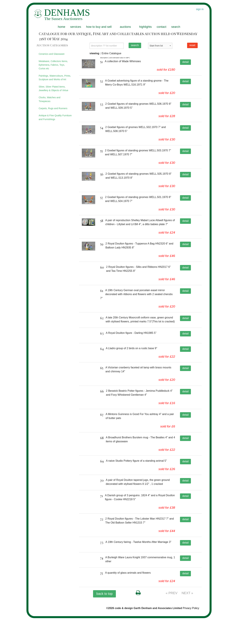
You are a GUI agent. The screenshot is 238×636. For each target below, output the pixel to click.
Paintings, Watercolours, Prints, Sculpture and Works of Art (55, 77)
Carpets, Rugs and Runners (53, 108)
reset (192, 45)
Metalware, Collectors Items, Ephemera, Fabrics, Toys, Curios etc (53, 65)
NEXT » (187, 611)
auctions (125, 26)
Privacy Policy (191, 625)
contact (161, 26)
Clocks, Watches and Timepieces (49, 99)
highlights (145, 26)
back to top (104, 611)
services (75, 26)
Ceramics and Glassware (51, 54)
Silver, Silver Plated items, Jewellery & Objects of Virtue (53, 88)
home (61, 26)
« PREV (172, 611)
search (175, 26)
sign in (200, 9)
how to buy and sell (99, 26)
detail (185, 62)
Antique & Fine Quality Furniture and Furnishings (55, 117)
